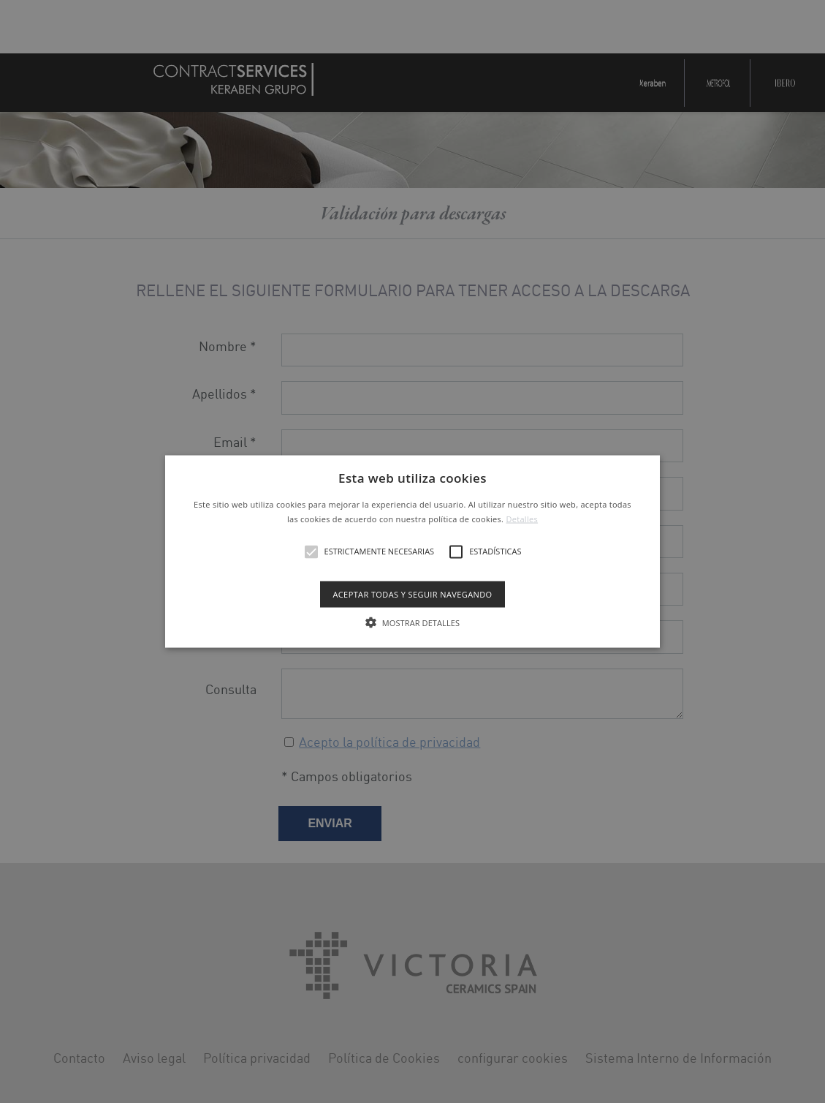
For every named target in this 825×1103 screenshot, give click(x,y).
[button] (412, 552)
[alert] (412, 551)
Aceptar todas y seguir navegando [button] (412, 593)
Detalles (522, 518)
